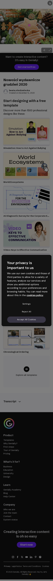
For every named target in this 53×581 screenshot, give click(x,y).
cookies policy (35, 295)
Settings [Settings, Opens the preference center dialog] (26, 304)
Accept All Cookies (26, 319)
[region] (26, 290)
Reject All (26, 311)
